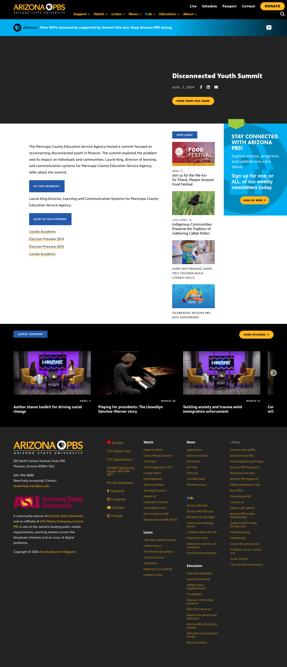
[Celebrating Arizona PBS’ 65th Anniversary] (193, 286)
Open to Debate (154, 485)
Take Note (150, 563)
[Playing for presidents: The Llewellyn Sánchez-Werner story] (137, 353)
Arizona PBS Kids (197, 505)
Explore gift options (242, 508)
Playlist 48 (150, 496)
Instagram (116, 499)
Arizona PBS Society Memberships (242, 515)
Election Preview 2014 (46, 239)
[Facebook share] (203, 87)
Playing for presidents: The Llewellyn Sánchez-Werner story (130, 409)
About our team (197, 642)
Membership (238, 538)
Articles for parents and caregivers (201, 545)
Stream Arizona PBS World (160, 520)
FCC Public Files (118, 451)
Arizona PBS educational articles (202, 625)
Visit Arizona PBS (240, 496)
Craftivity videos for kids (202, 532)
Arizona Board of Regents (57, 552)
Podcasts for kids (197, 538)
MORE (256, 334)
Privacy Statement (120, 483)
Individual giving (240, 532)
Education (194, 566)
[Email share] (218, 87)
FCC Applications (119, 459)
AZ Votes (192, 467)
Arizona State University (65, 516)
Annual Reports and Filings (246, 461)
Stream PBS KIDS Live (200, 511)
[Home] (39, 9)
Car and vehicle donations (246, 565)
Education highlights (199, 573)
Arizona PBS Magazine (244, 479)
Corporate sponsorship (244, 544)
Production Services (242, 473)
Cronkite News (196, 479)
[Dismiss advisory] (268, 28)
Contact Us (237, 502)
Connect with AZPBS (242, 450)
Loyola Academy (42, 231)
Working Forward (155, 490)
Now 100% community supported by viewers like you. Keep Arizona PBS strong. (106, 27)
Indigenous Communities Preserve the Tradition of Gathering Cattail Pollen (192, 228)
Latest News (194, 450)
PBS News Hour (197, 485)
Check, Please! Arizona (158, 455)
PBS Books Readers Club (245, 485)
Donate (115, 443)
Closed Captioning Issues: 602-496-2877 (121, 471)
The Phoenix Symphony (158, 552)
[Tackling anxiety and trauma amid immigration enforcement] (221, 353)
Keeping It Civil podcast (158, 569)
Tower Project (239, 559)
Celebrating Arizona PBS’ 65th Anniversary (191, 315)
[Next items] (273, 373)
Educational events (198, 579)
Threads (115, 516)
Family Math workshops (202, 553)
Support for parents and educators (202, 616)
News (191, 442)
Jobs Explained (153, 479)
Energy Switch (152, 473)
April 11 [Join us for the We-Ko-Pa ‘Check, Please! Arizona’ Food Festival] (177, 171)
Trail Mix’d (150, 461)
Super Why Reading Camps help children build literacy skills (192, 273)
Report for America (199, 609)
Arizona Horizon (197, 455)
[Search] (281, 14)
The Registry (194, 594)
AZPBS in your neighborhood (196, 586)
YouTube (115, 507)
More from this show (193, 101)
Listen (148, 532)
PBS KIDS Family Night (200, 517)
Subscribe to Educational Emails (202, 635)
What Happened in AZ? (158, 467)
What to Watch (153, 450)
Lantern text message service (200, 524)
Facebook (115, 491)
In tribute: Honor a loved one (245, 551)
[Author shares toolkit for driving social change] (52, 353)
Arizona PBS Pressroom (245, 467)
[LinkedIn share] (210, 87)
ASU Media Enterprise (55, 521)
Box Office (236, 490)
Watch (148, 442)
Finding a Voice (153, 575)
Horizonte (193, 461)
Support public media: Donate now (243, 524)
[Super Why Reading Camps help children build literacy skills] (193, 242)
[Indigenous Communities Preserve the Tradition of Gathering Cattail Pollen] (193, 193)
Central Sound (152, 546)
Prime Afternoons (155, 508)
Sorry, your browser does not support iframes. (86, 92)
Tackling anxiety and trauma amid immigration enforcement (212, 409)
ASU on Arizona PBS (156, 514)
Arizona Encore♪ (154, 557)
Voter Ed (192, 473)
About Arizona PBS (241, 455)
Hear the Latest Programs (160, 540)
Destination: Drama (156, 502)
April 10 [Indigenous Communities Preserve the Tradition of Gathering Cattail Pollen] (182, 220)
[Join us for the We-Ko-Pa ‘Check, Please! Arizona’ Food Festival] (193, 144)
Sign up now (255, 200)
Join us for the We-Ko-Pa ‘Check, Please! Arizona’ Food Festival (193, 179)
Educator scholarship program (200, 601)
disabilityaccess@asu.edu (31, 486)
